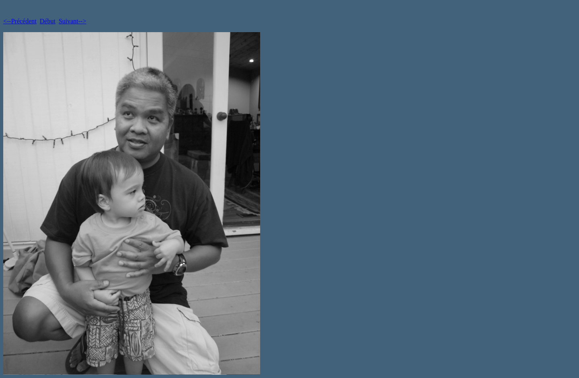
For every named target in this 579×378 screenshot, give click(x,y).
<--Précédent (20, 21)
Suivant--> (72, 21)
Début (47, 21)
